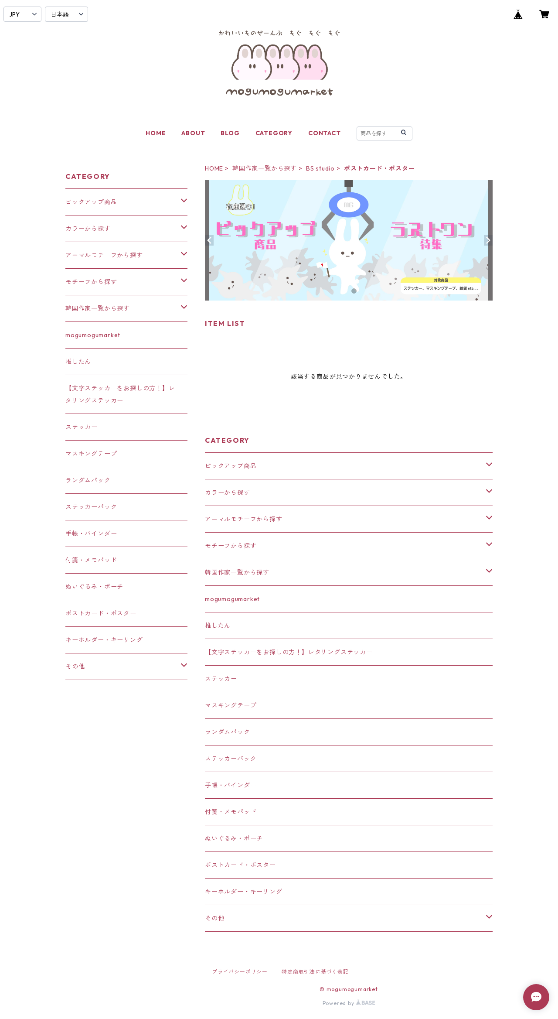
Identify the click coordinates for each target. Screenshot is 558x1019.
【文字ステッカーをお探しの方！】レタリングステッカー (289, 652)
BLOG (230, 133)
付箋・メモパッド (230, 812)
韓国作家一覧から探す (264, 168)
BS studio (320, 168)
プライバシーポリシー (240, 971)
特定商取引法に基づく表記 (315, 971)
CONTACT (324, 133)
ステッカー (221, 679)
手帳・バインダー (230, 785)
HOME (156, 133)
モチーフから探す (230, 546)
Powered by (349, 1003)
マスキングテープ (230, 705)
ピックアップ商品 (230, 466)
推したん (218, 625)
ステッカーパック (230, 759)
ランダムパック (227, 732)
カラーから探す (227, 492)
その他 (214, 918)
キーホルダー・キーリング (243, 892)
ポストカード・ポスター (240, 865)
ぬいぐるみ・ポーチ (234, 838)
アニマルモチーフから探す (243, 519)
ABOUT (193, 133)
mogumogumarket (232, 599)
